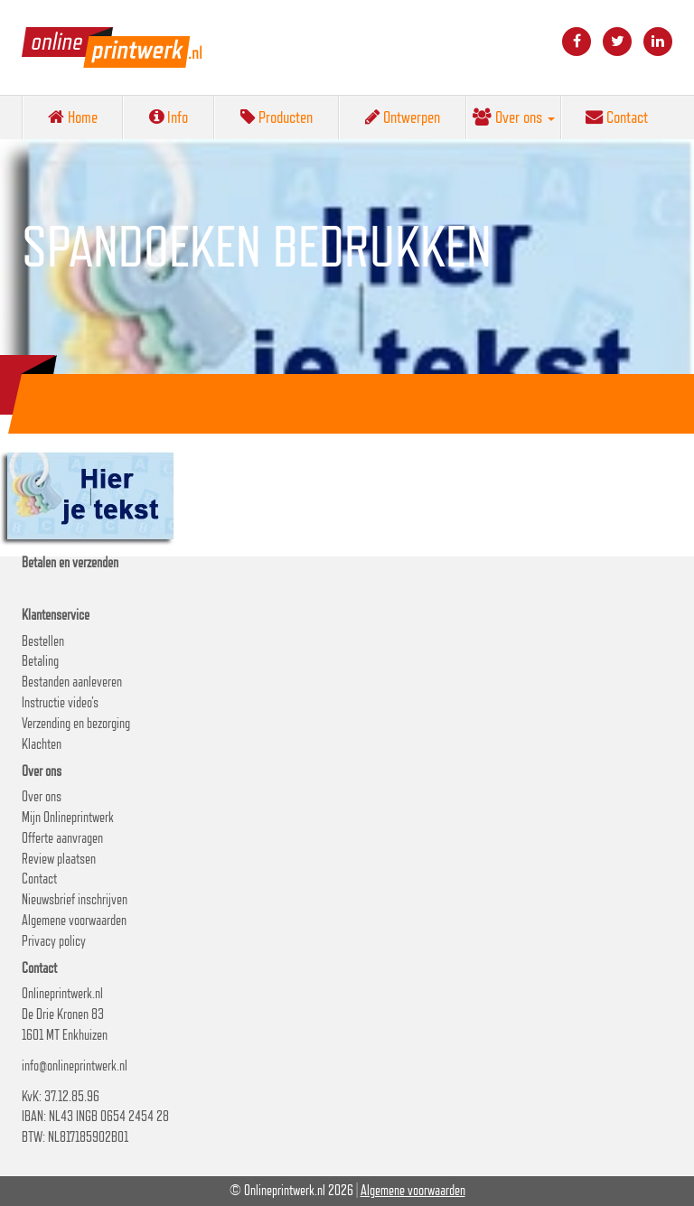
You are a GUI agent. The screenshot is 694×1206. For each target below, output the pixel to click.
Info (168, 116)
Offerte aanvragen (62, 837)
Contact (617, 116)
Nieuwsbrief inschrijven (74, 899)
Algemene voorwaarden (74, 920)
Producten (276, 116)
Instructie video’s (60, 702)
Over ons (514, 116)
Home (73, 116)
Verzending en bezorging (76, 723)
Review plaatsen (59, 858)
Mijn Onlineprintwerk (68, 817)
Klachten (41, 744)
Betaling (40, 660)
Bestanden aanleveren (72, 681)
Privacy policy (54, 940)
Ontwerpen (402, 116)
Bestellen (43, 641)
